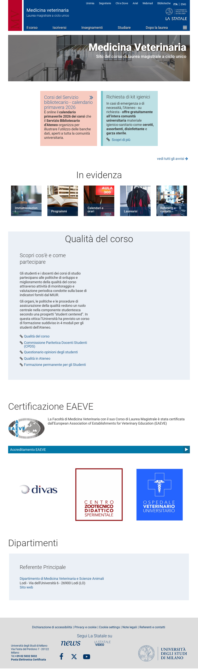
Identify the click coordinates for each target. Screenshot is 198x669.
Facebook (61, 655)
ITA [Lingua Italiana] (175, 4)
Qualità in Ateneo (37, 359)
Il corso (32, 27)
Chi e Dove (122, 3)
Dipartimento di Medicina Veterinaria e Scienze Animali (62, 579)
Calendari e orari (95, 210)
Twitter (74, 655)
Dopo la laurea (157, 27)
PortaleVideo (102, 644)
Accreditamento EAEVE (28, 450)
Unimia (90, 3)
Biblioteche (164, 3)
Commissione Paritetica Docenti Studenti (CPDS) (55, 345)
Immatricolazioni (26, 210)
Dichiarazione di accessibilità (52, 627)
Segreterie (105, 3)
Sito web (26, 588)
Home (185, 27)
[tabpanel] (68, 118)
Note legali (129, 627)
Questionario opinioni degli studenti (51, 353)
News (70, 644)
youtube (86, 655)
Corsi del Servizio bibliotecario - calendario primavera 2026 (68, 102)
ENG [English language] (183, 4)
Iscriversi (59, 27)
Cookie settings (109, 627)
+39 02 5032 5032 (26, 656)
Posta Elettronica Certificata (28, 660)
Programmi (59, 212)
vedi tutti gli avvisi (170, 159)
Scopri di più (121, 141)
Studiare (124, 27)
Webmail (148, 3)
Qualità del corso (37, 337)
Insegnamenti (92, 27)
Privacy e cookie (85, 627)
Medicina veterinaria (47, 10)
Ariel (135, 3)
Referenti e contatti (168, 210)
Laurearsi (130, 212)
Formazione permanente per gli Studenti (55, 365)
